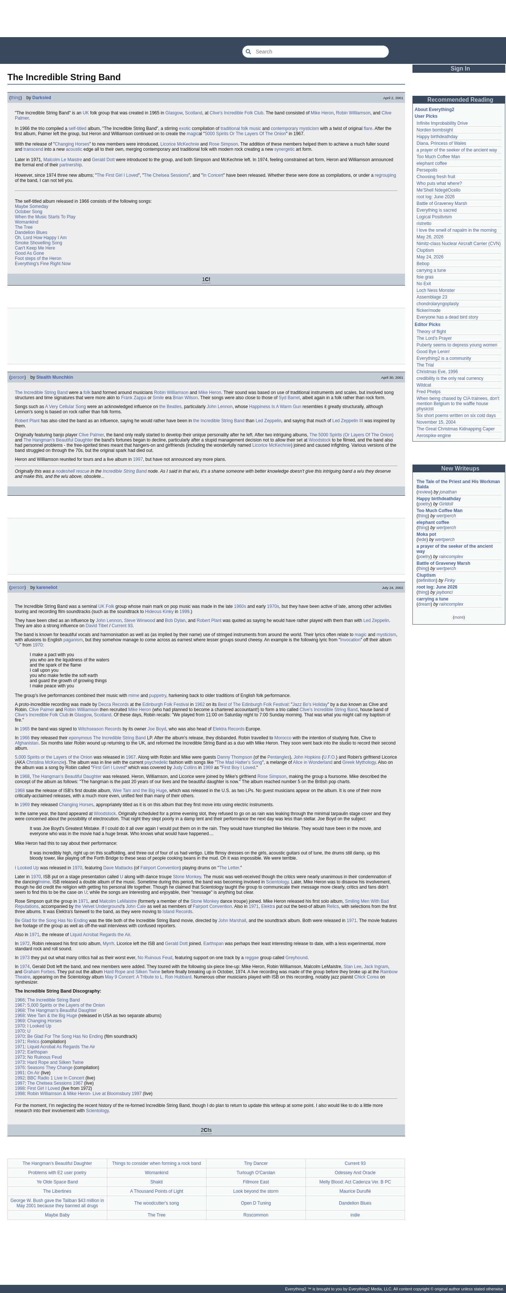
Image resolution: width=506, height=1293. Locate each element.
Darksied (41, 97)
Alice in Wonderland (313, 762)
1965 (25, 729)
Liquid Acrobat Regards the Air (100, 934)
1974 (25, 966)
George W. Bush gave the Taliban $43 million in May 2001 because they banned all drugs (57, 1203)
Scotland (193, 112)
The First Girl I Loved (117, 175)
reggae (252, 957)
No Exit (424, 283)
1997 (138, 459)
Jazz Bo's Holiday (310, 704)
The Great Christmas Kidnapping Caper (456, 428)
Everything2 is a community (444, 358)
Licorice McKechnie (179, 144)
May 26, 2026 (430, 237)
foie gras (425, 277)
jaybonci (444, 592)
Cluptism (425, 250)
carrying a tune (431, 270)
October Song (28, 211)
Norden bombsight (435, 130)
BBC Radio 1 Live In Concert (55, 1078)
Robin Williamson (353, 112)
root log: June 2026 (436, 196)
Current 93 (122, 625)
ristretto (424, 223)
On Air (33, 1072)
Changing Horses (72, 144)
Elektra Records (228, 729)
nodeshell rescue (72, 471)
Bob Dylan (175, 620)
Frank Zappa (133, 397)
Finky (449, 580)
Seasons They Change (49, 1067)
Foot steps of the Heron (38, 258)
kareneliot (47, 587)
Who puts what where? (439, 183)
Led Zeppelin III (347, 420)
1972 (25, 943)
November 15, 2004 (436, 422)
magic (193, 133)
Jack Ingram (376, 966)
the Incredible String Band (218, 420)
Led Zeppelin (268, 420)
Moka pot (426, 534)
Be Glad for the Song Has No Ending (51, 920)
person (18, 377)
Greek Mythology (359, 762)
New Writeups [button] (460, 468)
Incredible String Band (125, 471)
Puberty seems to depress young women (457, 345)
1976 (20, 1067)
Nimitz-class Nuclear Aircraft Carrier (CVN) (459, 243)
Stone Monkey (187, 876)
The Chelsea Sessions (166, 175)
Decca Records (113, 704)
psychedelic (156, 762)
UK (86, 112)
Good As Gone (29, 253)
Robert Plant (27, 420)
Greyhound (296, 957)
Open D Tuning (256, 1203)
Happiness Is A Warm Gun (275, 406)
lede (422, 539)
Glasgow (173, 112)
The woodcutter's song (156, 1203)
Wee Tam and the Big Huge (139, 790)
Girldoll (446, 504)
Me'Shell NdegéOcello (438, 190)
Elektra (268, 906)
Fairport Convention (159, 867)
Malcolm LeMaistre (118, 901)
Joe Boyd (157, 729)
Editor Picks (427, 324)
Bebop (423, 263)
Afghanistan (26, 743)
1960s (240, 606)
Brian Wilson (185, 397)
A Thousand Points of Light (156, 1191)
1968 (25, 776)
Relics (333, 906)
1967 (131, 757)
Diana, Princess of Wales (441, 143)
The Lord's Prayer (434, 338)
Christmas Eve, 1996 (437, 371)
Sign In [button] (460, 68)
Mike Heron (322, 112)
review (424, 492)
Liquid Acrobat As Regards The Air (61, 1046)
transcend (33, 149)
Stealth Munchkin (54, 377)
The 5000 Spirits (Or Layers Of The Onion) (352, 434)
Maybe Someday (31, 206)
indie (355, 1215)
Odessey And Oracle (355, 1172)
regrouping (385, 175)
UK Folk (106, 606)
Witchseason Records (99, 729)
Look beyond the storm (255, 1191)
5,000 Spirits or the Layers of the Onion (53, 757)
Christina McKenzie (45, 762)
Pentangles (278, 757)
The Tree (24, 227)
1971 (83, 901)
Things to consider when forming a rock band (156, 1163)
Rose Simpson (223, 144)
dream (424, 604)
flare (368, 128)
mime (133, 695)
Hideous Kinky (159, 611)
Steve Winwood (139, 620)
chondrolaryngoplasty (438, 303)
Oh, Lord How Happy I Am (40, 237)
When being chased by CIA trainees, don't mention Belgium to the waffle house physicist (458, 403)
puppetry (157, 695)
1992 (20, 1078)
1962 (200, 704)
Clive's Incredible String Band (329, 709)
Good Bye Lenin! (433, 351)
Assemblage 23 (432, 297)
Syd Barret (289, 397)
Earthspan (213, 943)
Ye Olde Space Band (57, 1182)
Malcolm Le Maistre (62, 159)
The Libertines (57, 1191)
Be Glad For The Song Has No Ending (65, 1036)
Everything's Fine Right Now (43, 263)
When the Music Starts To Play (45, 216)
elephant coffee (432, 163)
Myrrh (108, 943)
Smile (158, 397)
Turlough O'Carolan (255, 1172)
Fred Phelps (429, 391)
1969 (208, 767)
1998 (20, 1088)
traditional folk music (241, 128)
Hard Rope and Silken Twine (132, 971)
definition (427, 580)
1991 (20, 1072)
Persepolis (427, 170)
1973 (25, 957)
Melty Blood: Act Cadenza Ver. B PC (355, 1182)
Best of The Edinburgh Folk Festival (253, 704)
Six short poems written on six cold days (456, 415)
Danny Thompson (234, 757)
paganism (73, 639)
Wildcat (424, 385)
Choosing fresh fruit (436, 176)
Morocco (282, 737)
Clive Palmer (91, 434)
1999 (185, 611)
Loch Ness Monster (436, 290)
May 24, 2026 (430, 257)
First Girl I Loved (109, 767)
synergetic (284, 149)
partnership (70, 164)
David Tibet (97, 625)
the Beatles (170, 406)
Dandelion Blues (31, 232)
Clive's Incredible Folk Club (236, 112)
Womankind (26, 222)
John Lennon (219, 406)
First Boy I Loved (238, 767)
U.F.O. (329, 757)
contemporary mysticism (295, 128)
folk (87, 392)
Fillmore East (256, 1182)
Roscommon (256, 1215)
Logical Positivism (434, 216)
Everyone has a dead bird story (447, 317)
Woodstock (320, 440)
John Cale (136, 906)
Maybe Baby (57, 1215)
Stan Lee (353, 966)
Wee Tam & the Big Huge (52, 1015)
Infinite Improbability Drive (442, 123)
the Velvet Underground (98, 906)
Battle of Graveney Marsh (442, 203)
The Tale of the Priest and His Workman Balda (459, 484)
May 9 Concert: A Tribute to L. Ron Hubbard (148, 977)
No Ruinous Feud (155, 957)
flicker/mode (429, 310)
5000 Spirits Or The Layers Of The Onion (245, 133)
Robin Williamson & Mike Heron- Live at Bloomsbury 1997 (84, 1093)
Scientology (277, 882)
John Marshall (232, 920)
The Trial (425, 365)
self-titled (77, 128)
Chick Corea (367, 977)
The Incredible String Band (41, 392)
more (458, 617)
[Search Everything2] (315, 51)
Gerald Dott (103, 159)
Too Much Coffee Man (438, 156)
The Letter (229, 867)
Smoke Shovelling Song (38, 242)
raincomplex (451, 556)
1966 (25, 737)
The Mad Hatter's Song (239, 762)
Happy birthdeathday (437, 136)
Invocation (350, 639)
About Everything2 (434, 109)
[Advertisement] (253, 18)
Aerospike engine (434, 435)
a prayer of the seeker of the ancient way (457, 150)
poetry (424, 504)
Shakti (156, 1182)
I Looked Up (27, 867)
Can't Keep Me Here (35, 248)
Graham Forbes (39, 971)
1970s (273, 606)
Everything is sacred (437, 210)
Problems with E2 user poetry (57, 1172)
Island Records (177, 911)
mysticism (386, 634)
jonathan (448, 492)
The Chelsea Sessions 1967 (55, 1083)
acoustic (74, 149)
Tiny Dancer (256, 1163)
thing (15, 97)
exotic (184, 128)
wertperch (446, 515)
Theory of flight (431, 331)
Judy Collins (185, 767)
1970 (38, 645)
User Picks (426, 116)
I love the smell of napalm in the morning (456, 230)
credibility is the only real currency (450, 378)
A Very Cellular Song (65, 406)
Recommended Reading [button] (460, 100)
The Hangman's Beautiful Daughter (58, 440)
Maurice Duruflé (355, 1191)
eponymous (80, 737)
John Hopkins (307, 757)
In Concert (213, 175)
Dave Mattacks (118, 867)
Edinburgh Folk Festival (166, 704)
